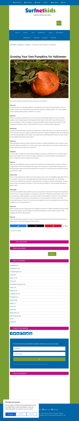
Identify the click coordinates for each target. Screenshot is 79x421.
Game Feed (46, 409)
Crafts (11, 275)
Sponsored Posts (53, 415)
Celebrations (13, 268)
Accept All (31, 414)
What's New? (13, 313)
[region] (21, 409)
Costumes (13, 322)
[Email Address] (39, 354)
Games (12, 278)
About (43, 413)
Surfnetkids (13, 45)
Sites (11, 306)
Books (12, 318)
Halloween (21, 45)
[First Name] (39, 349)
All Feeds (54, 409)
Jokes (12, 287)
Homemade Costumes (16, 284)
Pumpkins (28, 45)
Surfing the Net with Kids (40, 10)
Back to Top (62, 415)
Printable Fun (13, 294)
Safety (12, 303)
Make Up (12, 290)
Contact (61, 413)
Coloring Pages (14, 271)
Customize (10, 414)
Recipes (12, 300)
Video (11, 309)
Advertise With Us (44, 415)
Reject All (21, 414)
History (12, 281)
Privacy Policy (49, 413)
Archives (56, 413)
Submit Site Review (15, 316)
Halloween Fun (14, 265)
